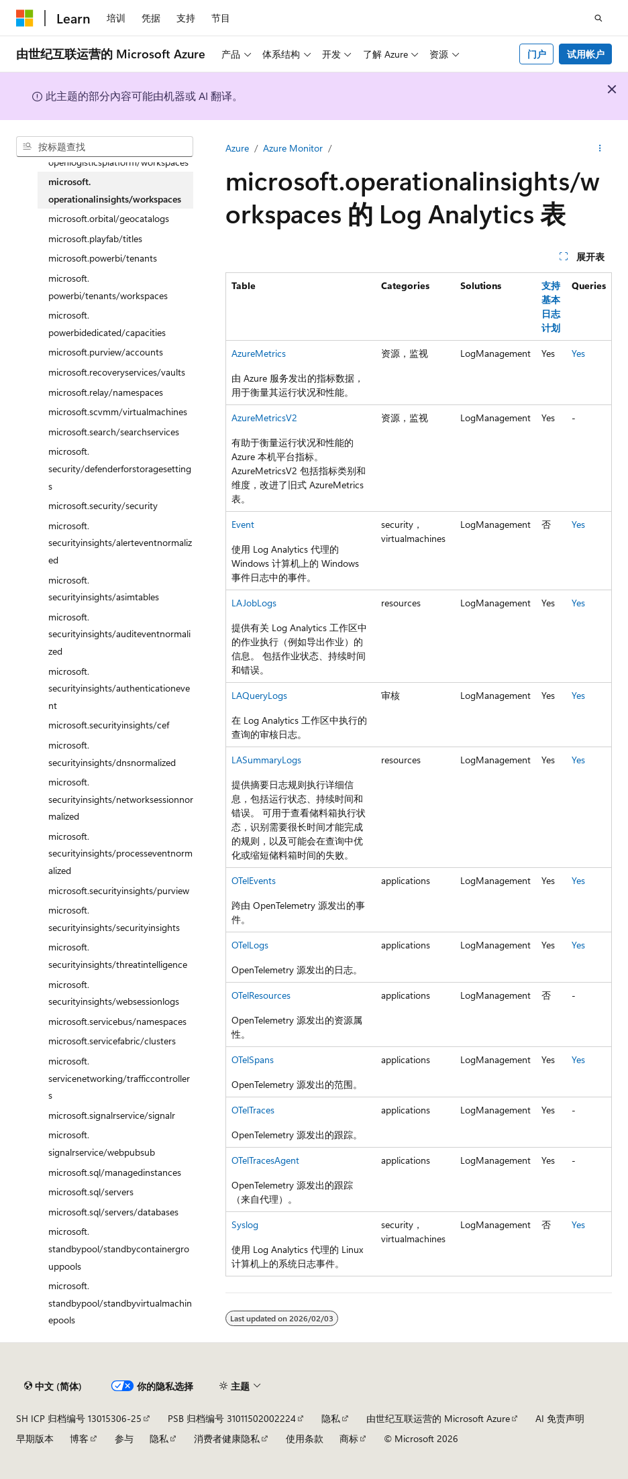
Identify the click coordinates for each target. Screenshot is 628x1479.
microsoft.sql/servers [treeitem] (91, 1191)
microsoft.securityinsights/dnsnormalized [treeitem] (112, 753)
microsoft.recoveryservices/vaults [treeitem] (116, 372)
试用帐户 (586, 54)
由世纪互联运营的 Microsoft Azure (438, 1418)
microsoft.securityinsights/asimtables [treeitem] (103, 588)
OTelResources (261, 995)
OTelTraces (252, 1109)
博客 (79, 1438)
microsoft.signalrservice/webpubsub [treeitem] (101, 1143)
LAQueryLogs (259, 695)
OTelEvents (253, 880)
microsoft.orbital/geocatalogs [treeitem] (108, 218)
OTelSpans (252, 1059)
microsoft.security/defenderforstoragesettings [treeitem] (119, 468)
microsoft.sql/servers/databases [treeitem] (113, 1211)
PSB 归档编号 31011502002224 (232, 1418)
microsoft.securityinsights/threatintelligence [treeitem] (117, 955)
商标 (348, 1438)
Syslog (244, 1224)
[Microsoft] (25, 18)
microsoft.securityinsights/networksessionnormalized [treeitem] (120, 798)
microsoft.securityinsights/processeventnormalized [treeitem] (120, 853)
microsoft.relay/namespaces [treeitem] (105, 392)
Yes (578, 353)
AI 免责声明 (559, 1418)
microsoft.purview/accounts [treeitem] (105, 351)
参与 (124, 1438)
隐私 (330, 1418)
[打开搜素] (598, 18)
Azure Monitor (293, 148)
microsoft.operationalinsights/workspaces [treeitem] (114, 190)
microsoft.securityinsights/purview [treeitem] (118, 890)
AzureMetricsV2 (264, 417)
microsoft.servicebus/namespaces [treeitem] (117, 1021)
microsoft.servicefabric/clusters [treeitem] (112, 1040)
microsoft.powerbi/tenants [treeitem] (102, 258)
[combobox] (104, 147)
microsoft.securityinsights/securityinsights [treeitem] (114, 918)
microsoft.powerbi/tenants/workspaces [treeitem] (108, 287)
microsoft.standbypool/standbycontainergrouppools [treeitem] (118, 1248)
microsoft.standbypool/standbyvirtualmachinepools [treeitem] (120, 1302)
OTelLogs (249, 944)
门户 (536, 54)
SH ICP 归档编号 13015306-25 (79, 1418)
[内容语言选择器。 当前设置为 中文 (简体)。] (53, 1385)
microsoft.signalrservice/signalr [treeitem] (111, 1115)
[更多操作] (600, 148)
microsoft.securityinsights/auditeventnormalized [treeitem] (119, 633)
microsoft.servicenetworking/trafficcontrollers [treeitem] (119, 1077)
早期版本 (35, 1438)
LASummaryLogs (266, 759)
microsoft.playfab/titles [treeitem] (95, 238)
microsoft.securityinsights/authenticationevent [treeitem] (119, 688)
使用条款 (304, 1438)
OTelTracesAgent (265, 1160)
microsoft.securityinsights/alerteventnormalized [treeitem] (120, 542)
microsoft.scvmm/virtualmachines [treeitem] (117, 411)
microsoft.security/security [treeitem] (103, 505)
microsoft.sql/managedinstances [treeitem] (114, 1172)
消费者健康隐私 (227, 1438)
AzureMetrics (258, 353)
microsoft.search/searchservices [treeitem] (113, 431)
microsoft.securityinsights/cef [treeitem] (108, 724)
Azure (237, 148)
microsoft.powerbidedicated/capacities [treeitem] (107, 324)
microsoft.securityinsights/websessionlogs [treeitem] (113, 993)
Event (242, 524)
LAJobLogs (253, 602)
